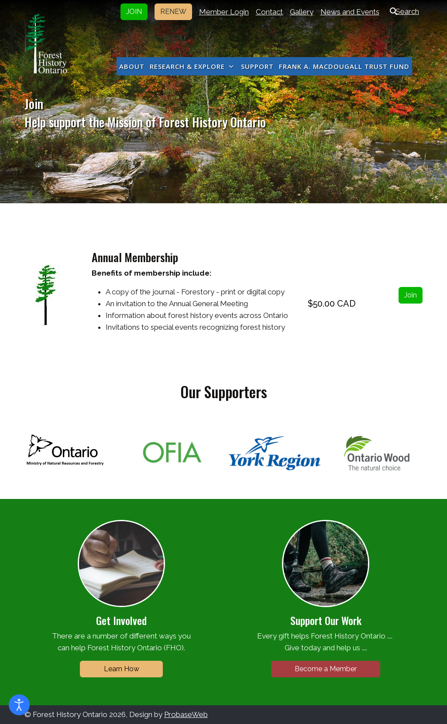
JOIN (134, 11)
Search (402, 11)
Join (410, 295)
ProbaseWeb (186, 714)
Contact (269, 11)
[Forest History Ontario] (46, 43)
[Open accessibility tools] (19, 704)
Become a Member (326, 669)
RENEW (173, 11)
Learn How (121, 669)
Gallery (301, 11)
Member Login (224, 11)
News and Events (349, 11)
